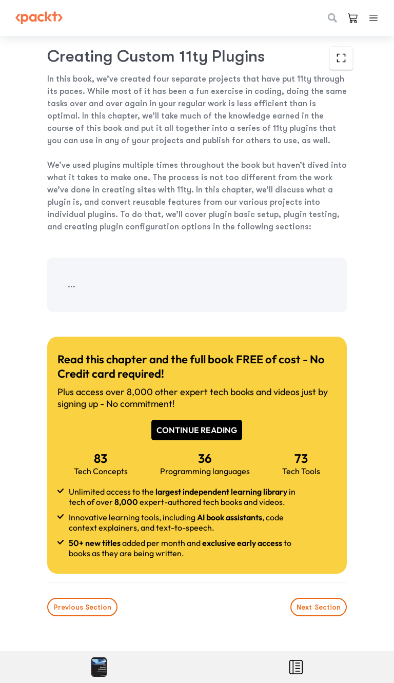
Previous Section (82, 607)
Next (319, 607)
